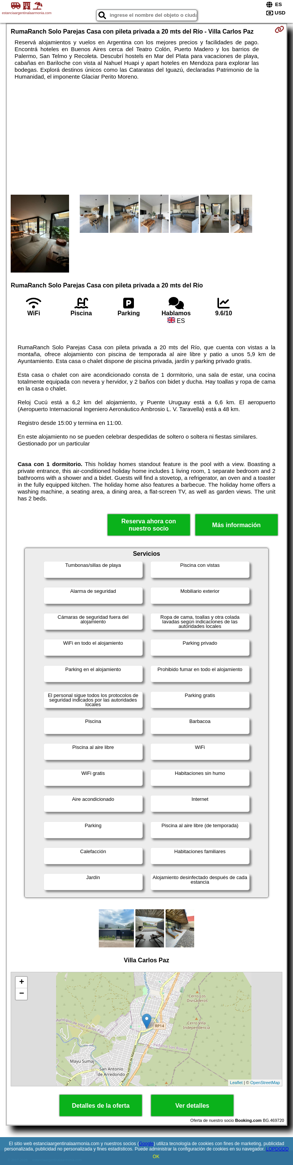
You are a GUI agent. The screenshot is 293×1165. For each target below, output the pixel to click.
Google (146, 1143)
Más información (236, 525)
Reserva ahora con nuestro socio (148, 525)
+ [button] (21, 982)
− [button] (21, 994)
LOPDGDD (277, 1149)
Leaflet (236, 1082)
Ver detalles (192, 1105)
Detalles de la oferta (100, 1105)
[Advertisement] (146, 137)
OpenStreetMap (265, 1082)
